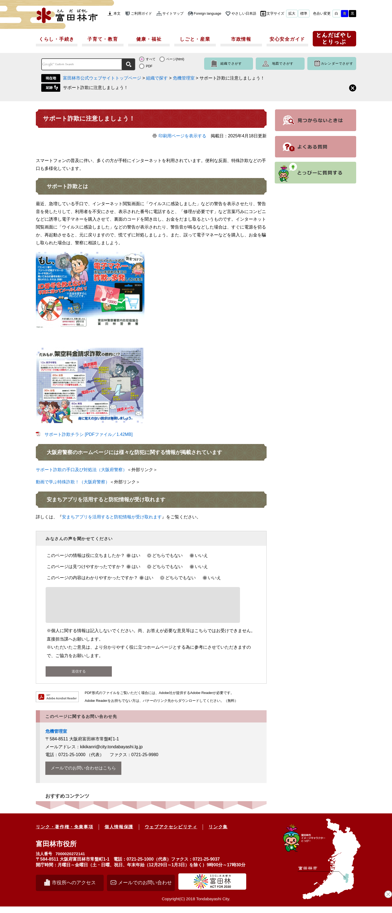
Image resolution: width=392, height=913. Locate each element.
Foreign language (207, 13)
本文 (117, 13)
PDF (149, 66)
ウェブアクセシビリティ (171, 833)
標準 (303, 13)
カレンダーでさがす (337, 63)
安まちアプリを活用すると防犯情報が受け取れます (112, 517)
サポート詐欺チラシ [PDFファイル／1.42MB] (88, 434)
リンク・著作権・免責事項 (64, 833)
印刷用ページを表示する (182, 136)
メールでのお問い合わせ (145, 889)
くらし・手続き (56, 39)
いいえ (201, 555)
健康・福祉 (149, 39)
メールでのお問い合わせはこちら (83, 774)
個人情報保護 (119, 833)
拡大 (291, 13)
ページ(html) (175, 59)
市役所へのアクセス (74, 889)
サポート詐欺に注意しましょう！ (95, 87)
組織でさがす (231, 63)
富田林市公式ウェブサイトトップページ (102, 78)
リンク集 (217, 833)
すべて (151, 59)
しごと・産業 (195, 39)
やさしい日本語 (244, 13)
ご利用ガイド (141, 13)
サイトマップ (173, 13)
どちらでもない (167, 555)
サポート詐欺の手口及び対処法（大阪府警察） (81, 469)
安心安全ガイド (287, 39)
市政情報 (241, 39)
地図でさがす (282, 63)
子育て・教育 (102, 39)
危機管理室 (184, 78)
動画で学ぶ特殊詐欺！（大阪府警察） (73, 482)
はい (136, 555)
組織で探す (157, 78)
